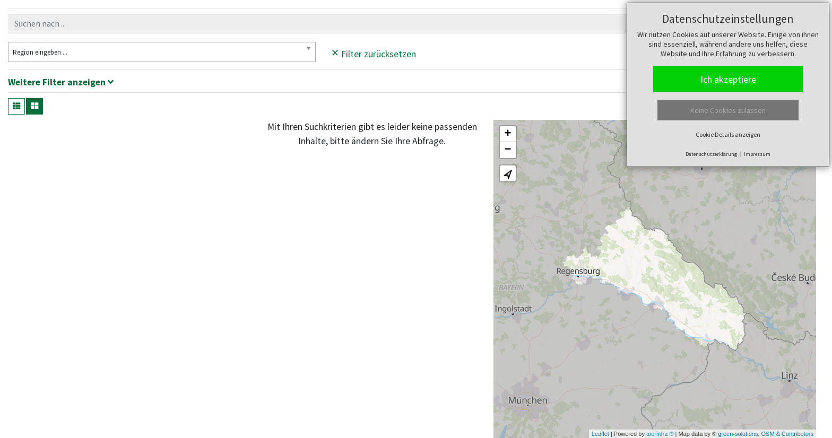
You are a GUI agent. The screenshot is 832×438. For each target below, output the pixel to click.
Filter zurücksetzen (374, 52)
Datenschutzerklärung (711, 154)
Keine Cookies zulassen (728, 110)
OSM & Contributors (787, 434)
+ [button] (508, 134)
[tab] (416, 84)
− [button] (508, 150)
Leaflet (600, 434)
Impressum (757, 154)
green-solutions (738, 434)
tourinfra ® (660, 434)
